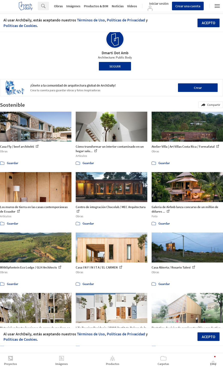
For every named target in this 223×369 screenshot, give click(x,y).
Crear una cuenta (187, 6)
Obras (58, 6)
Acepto (208, 22)
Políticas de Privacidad (126, 20)
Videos (132, 6)
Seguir (115, 66)
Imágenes (73, 6)
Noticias (118, 6)
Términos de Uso (91, 20)
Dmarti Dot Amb (115, 52)
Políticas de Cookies (20, 25)
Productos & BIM (96, 6)
